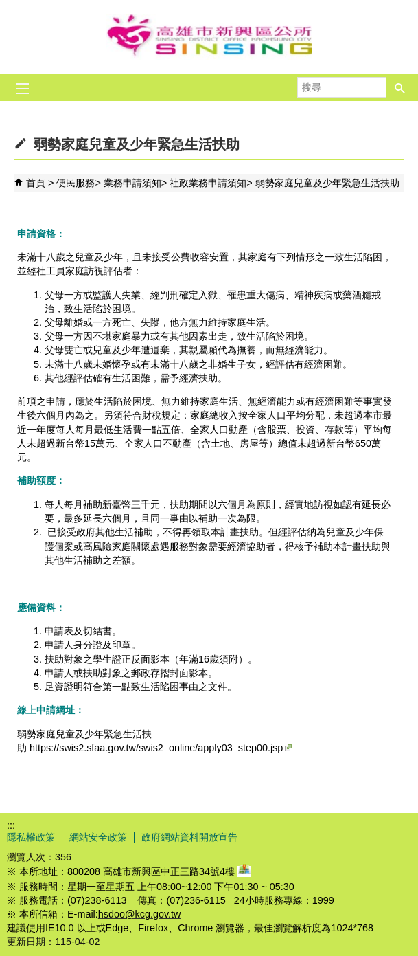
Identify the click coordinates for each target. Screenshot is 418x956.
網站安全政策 (98, 837)
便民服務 (75, 182)
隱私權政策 (31, 837)
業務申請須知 (132, 182)
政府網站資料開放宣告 (189, 837)
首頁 (35, 182)
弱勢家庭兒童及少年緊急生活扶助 (327, 182)
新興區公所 (209, 37)
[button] (400, 83)
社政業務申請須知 (208, 182)
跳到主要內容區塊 (7, 7)
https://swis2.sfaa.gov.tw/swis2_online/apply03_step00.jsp (161, 747)
